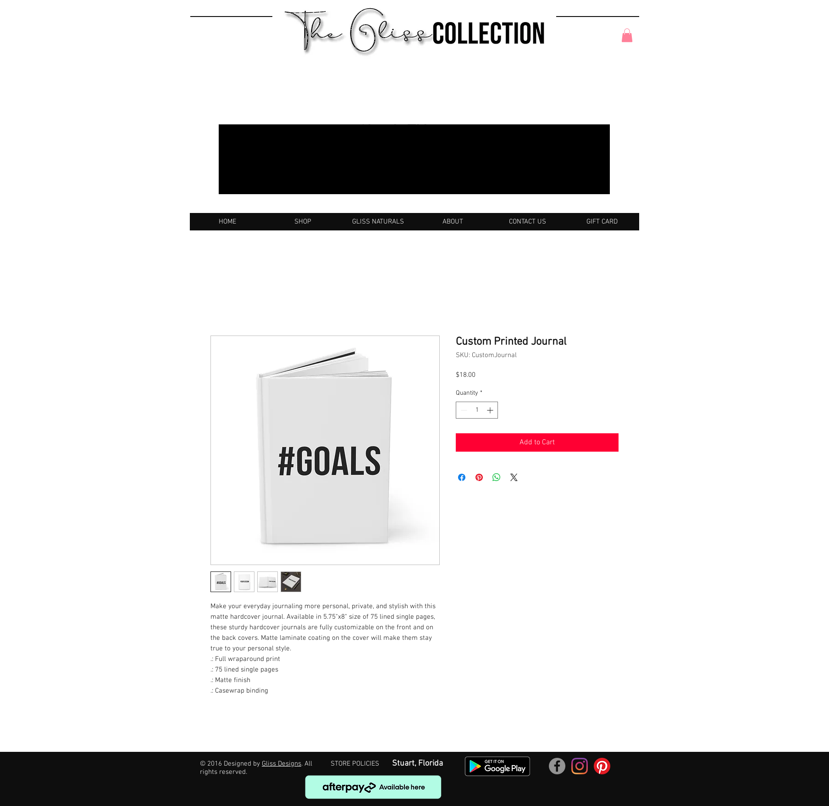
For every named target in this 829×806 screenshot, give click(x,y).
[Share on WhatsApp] (496, 477)
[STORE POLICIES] (354, 764)
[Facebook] (557, 766)
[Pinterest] (602, 766)
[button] (627, 35)
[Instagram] (579, 766)
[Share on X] (514, 477)
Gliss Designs (281, 764)
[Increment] (491, 410)
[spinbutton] (477, 410)
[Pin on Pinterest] (479, 477)
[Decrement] (463, 410)
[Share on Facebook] (461, 477)
